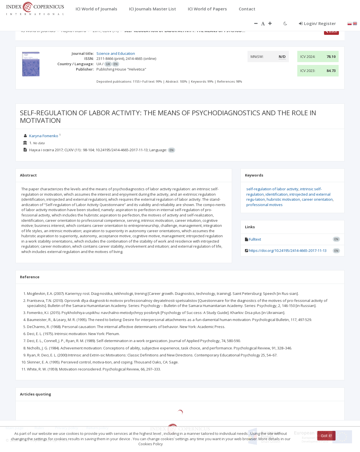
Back (331, 31)
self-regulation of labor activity (272, 188)
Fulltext (255, 239)
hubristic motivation (283, 199)
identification (277, 194)
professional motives (264, 204)
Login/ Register (317, 23)
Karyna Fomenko (43, 135)
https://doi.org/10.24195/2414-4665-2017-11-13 (288, 250)
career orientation (317, 199)
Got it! (326, 435)
